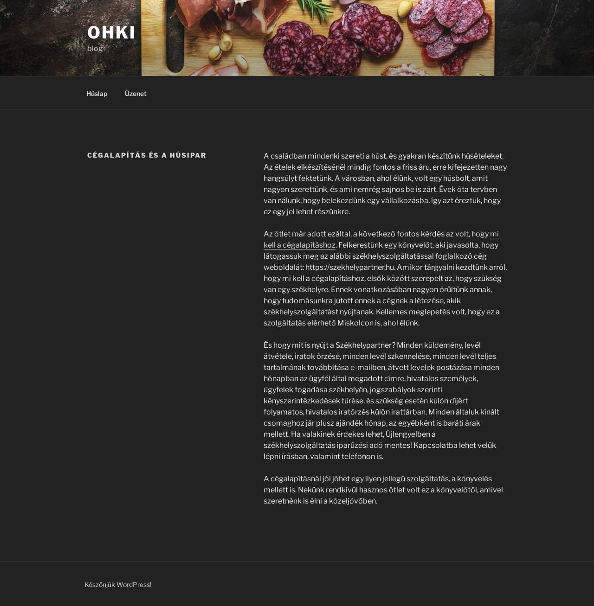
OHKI (111, 32)
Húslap (96, 93)
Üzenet (136, 93)
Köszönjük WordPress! (117, 584)
